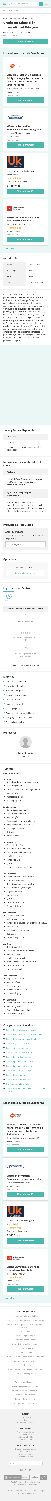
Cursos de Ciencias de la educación (21, 1030)
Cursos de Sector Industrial (25, 1399)
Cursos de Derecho (25, 1352)
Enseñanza (15, 10)
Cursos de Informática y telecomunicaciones (25, 1369)
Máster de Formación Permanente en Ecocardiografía (24, 128)
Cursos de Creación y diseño (25, 1340)
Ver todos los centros (26, 1457)
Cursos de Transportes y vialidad (25, 1403)
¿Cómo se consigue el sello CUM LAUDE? (25, 608)
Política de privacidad (25, 1437)
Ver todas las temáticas (25, 1422)
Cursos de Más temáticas (25, 1378)
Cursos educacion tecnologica (19, 1070)
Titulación (11, 472)
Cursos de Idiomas (25, 1365)
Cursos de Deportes (25, 1348)
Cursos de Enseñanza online (18, 1079)
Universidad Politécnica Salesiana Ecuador (19, 18)
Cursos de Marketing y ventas (25, 1373)
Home (5, 10)
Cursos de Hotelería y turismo (25, 1361)
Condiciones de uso (25, 1434)
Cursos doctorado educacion (18, 1057)
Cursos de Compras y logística (25, 1335)
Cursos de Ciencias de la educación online (24, 1034)
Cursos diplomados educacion (19, 1061)
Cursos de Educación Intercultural (21, 1039)
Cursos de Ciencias (25, 1331)
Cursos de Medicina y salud (25, 1382)
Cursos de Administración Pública (25, 1316)
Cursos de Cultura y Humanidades (25, 1344)
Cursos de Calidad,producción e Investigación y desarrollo (25, 1325)
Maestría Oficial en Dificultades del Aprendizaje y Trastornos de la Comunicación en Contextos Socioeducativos (25, 79)
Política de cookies (25, 1440)
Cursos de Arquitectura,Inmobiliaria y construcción (25, 1320)
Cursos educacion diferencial (18, 1048)
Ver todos (9, 248)
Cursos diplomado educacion (19, 1066)
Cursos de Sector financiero (25, 1395)
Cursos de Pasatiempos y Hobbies (25, 1386)
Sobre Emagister (25, 1417)
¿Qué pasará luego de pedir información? (19, 494)
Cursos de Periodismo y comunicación (25, 1390)
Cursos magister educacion (18, 1043)
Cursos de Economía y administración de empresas (25, 1357)
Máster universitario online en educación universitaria (23, 219)
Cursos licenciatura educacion (19, 1052)
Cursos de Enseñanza (15, 1075)
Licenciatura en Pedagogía (21, 170)
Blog (25, 1420)
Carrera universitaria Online (18, 1084)
